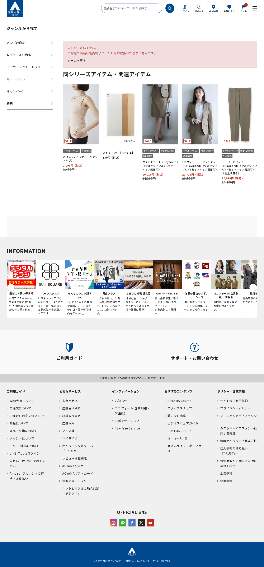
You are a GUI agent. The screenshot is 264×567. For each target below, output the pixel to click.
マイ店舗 (68, 431)
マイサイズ (70, 438)
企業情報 (226, 473)
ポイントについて (22, 438)
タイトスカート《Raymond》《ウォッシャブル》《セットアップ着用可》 (160, 165)
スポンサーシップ (127, 421)
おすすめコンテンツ (178, 391)
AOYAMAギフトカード (77, 473)
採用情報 (226, 481)
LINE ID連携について (24, 446)
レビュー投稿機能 (74, 458)
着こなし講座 (177, 416)
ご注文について (20, 408)
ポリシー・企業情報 (231, 391)
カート (243, 8)
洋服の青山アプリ (74, 481)
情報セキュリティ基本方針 (238, 441)
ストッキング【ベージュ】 (119, 152)
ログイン (184, 11)
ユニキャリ (175, 438)
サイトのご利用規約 (234, 401)
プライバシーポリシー (235, 408)
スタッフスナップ (180, 408)
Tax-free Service (127, 428)
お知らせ (121, 401)
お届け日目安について (25, 416)
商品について (19, 423)
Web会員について (22, 401)
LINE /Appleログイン (25, 453)
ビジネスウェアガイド (183, 423)
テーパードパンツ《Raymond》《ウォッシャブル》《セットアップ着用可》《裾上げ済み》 (239, 167)
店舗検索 (213, 11)
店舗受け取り (71, 408)
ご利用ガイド (16, 391)
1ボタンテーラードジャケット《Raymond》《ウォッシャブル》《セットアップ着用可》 (200, 165)
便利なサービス (70, 391)
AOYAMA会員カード (76, 466)
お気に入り (229, 11)
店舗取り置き (71, 416)
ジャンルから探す (22, 28)
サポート (199, 11)
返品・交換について (23, 431)
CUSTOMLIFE (177, 431)
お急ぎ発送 (70, 401)
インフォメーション (126, 391)
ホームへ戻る (76, 60)
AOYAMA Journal (180, 401)
